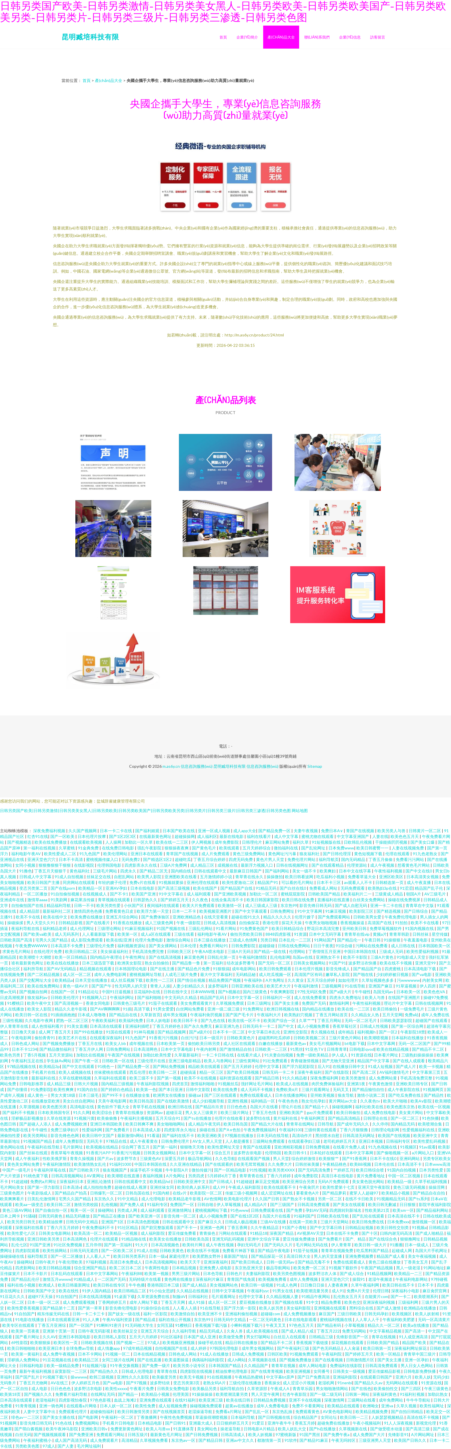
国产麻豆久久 (210, 1221)
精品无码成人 (211, 1331)
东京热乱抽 (282, 1411)
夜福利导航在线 (25, 928)
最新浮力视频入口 (257, 865)
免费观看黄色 (307, 1411)
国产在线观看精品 (328, 865)
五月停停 (93, 1244)
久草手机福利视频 (431, 1181)
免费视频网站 (87, 1423)
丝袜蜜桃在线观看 (110, 1072)
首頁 (223, 37)
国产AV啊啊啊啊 (105, 1008)
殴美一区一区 (82, 1210)
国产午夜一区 (87, 1060)
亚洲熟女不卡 (328, 957)
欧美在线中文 (55, 916)
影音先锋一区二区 (180, 1215)
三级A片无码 (239, 951)
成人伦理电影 (153, 1198)
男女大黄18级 (63, 1095)
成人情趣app (109, 1348)
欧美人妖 (423, 1377)
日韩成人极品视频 (241, 1221)
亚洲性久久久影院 (133, 1377)
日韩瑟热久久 (145, 899)
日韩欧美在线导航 (333, 1215)
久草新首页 (150, 1014)
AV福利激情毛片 (394, 1072)
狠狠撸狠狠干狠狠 (55, 865)
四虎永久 (128, 870)
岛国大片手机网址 (431, 1250)
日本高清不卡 (410, 1164)
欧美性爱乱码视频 (429, 1141)
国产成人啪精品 (429, 1233)
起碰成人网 (402, 1250)
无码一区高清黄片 (434, 1319)
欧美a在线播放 (416, 1325)
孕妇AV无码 (316, 1210)
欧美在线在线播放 (63, 962)
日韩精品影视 (70, 922)
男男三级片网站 (186, 1273)
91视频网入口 (95, 997)
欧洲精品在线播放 (420, 1308)
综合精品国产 (305, 1417)
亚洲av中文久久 (240, 1440)
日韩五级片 (138, 1434)
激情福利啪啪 (202, 1083)
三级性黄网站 (247, 1060)
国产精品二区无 (154, 870)
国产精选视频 (389, 911)
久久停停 (380, 1123)
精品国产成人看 (391, 1256)
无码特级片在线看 (145, 1279)
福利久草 (301, 842)
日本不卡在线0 (383, 1158)
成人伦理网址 (82, 928)
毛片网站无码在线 (312, 1244)
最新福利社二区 (57, 911)
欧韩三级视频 (101, 1377)
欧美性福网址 (432, 1405)
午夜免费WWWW (31, 945)
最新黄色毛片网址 (166, 1434)
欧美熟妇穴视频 (298, 1014)
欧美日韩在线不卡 (398, 1285)
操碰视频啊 (342, 1106)
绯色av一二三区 (25, 1417)
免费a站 (412, 1014)
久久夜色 (200, 899)
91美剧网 (59, 899)
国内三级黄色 (255, 991)
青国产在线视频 (360, 830)
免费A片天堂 (358, 1290)
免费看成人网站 (323, 888)
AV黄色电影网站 (338, 1411)
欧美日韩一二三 (354, 1417)
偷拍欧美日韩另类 (204, 1043)
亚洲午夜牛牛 (280, 1423)
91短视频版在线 (326, 842)
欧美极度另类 (164, 1377)
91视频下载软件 (343, 1267)
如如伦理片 (348, 980)
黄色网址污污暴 (282, 853)
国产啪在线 (363, 974)
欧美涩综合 (102, 1112)
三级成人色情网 (243, 939)
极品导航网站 (200, 1158)
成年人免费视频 (304, 1279)
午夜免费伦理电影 (401, 916)
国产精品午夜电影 (274, 1250)
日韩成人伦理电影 (137, 1371)
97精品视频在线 (22, 1066)
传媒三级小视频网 (241, 1192)
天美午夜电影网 (112, 1100)
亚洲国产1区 (113, 1221)
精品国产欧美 (414, 1342)
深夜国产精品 (282, 1233)
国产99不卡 (112, 1095)
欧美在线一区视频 (434, 1106)
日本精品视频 (184, 1267)
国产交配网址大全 (35, 980)
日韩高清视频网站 (67, 1175)
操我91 (359, 1279)
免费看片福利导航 (71, 1394)
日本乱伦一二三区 (295, 939)
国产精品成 (145, 1319)
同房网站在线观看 (79, 882)
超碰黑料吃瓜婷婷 (274, 1037)
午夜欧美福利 (103, 1020)
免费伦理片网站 (301, 859)
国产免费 (294, 1210)
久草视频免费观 (230, 1003)
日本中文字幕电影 (177, 1049)
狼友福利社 (309, 853)
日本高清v (72, 1187)
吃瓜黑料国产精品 (372, 1250)
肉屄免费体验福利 (328, 1083)
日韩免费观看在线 (267, 1210)
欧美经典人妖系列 (193, 1187)
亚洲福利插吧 (137, 1026)
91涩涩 (406, 888)
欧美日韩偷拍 (385, 1008)
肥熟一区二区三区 (72, 1020)
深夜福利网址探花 (410, 1348)
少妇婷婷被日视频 (392, 974)
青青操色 (207, 1233)
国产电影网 (88, 1417)
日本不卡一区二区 (229, 1031)
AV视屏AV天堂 (310, 1233)
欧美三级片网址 (235, 1112)
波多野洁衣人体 (322, 1273)
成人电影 (39, 1388)
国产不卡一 (187, 1227)
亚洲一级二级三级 (223, 1008)
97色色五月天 (302, 1325)
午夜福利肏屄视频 (206, 1014)
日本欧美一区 (408, 991)
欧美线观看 (229, 847)
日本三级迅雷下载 (98, 962)
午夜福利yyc (258, 1290)
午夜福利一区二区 (117, 1417)
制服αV (179, 1296)
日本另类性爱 (431, 1169)
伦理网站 (297, 951)
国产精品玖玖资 (209, 1106)
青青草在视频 (283, 1365)
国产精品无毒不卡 (314, 1261)
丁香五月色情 (264, 1112)
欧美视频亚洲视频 (179, 1342)
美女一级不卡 (304, 870)
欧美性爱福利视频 (422, 951)
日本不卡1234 (24, 1049)
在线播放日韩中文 (349, 1066)
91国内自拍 (87, 1089)
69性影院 (19, 1342)
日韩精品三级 (321, 1336)
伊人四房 (428, 985)
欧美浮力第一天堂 (153, 911)
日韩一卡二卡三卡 (89, 1313)
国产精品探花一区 (267, 1256)
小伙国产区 (134, 905)
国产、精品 (355, 1238)
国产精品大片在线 (267, 1123)
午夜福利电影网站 (412, 1279)
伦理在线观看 (397, 853)
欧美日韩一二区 (163, 1072)
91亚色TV (314, 1049)
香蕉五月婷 (305, 1423)
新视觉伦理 (426, 1423)
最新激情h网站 (131, 1135)
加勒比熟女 (438, 1394)
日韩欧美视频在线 (97, 1342)
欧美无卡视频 (192, 1377)
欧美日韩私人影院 (110, 1336)
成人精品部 (29, 911)
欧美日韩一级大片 (370, 1244)
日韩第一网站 (357, 1394)
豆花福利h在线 (147, 991)
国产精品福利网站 (432, 1210)
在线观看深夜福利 (106, 1037)
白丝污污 (189, 1037)
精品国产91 (268, 882)
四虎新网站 (25, 1267)
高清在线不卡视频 (423, 1417)
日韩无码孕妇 (376, 1313)
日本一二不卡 (184, 911)
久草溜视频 (29, 1106)
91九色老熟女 (425, 853)
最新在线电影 (231, 836)
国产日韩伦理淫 (337, 853)
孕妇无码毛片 (249, 1244)
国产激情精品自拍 (236, 1049)
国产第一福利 (165, 1146)
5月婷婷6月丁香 (222, 1175)
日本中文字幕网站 (102, 1273)
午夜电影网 (21, 1037)
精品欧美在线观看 (204, 1066)
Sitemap (314, 766)
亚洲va (387, 1405)
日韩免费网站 (118, 1049)
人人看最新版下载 (98, 934)
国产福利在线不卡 (178, 1135)
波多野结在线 (258, 1118)
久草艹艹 (307, 1020)
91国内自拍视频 (402, 1169)
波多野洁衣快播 (362, 962)
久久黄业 (296, 980)
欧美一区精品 (388, 1354)
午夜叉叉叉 (276, 1325)
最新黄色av (296, 1043)
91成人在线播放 (215, 1354)
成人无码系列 (67, 934)
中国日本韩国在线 (360, 951)
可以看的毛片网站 (297, 882)
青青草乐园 (303, 1388)
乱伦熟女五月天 (347, 1296)
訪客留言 (377, 37)
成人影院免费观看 (87, 939)
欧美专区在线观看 (18, 1325)
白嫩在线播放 (271, 1043)
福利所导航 (33, 968)
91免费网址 (253, 1008)
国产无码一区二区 (274, 962)
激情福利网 (339, 1003)
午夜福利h (253, 980)
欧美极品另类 (204, 1388)
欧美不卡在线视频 (200, 1077)
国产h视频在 (229, 991)
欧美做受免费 (231, 1336)
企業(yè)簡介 (247, 37)
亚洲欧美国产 (291, 1112)
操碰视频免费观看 (206, 1405)
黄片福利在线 (285, 1118)
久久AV (49, 1336)
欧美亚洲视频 (298, 1371)
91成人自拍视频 (69, 876)
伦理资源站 (357, 865)
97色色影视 (101, 1400)
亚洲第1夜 (356, 1083)
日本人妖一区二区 (116, 1405)
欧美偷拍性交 (386, 1388)
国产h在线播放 (323, 1428)
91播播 (396, 1244)
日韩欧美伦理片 (65, 997)
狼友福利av (37, 997)
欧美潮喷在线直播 (123, 1175)
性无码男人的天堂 (131, 985)
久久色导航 (225, 1158)
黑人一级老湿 (408, 1267)
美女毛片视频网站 (325, 1043)
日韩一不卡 (84, 905)
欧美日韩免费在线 (368, 1221)
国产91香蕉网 (355, 1158)
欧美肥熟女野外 (206, 1256)
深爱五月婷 (175, 1158)
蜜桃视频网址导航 (146, 974)
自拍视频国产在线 (171, 1348)
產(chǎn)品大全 (281, 37)
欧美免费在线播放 (87, 916)
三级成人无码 (391, 951)
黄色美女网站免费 (23, 1164)
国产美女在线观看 (349, 1204)
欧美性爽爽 (63, 1089)
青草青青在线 (251, 1175)
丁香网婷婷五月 (112, 1302)
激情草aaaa (37, 899)
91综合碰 (344, 945)
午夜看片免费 (142, 1388)
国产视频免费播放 (59, 1043)
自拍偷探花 (249, 922)
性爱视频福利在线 (418, 1129)
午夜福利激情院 (253, 957)
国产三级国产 (282, 1204)
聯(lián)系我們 (317, 37)
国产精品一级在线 (270, 951)
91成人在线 (147, 1250)
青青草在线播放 (129, 1112)
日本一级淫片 (211, 1037)
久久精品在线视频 (192, 1290)
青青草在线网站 (300, 1123)
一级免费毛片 (412, 1008)
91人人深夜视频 (399, 1423)
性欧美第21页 (377, 1210)
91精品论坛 (89, 991)
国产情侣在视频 (191, 980)
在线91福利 (185, 1400)
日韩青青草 (337, 1049)
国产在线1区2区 (245, 1215)
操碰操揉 (15, 922)
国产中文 (286, 1026)
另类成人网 (127, 1210)
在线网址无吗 (103, 1394)
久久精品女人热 (365, 1014)
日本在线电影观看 (301, 1319)
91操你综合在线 (155, 1308)
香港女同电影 (98, 1003)
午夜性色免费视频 (176, 1417)
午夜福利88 (131, 1273)
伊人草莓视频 (229, 1204)
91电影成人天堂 (411, 957)
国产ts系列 (418, 1198)
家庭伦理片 (179, 1256)
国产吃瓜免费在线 (404, 1095)
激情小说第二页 (371, 1095)
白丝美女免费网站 (369, 899)
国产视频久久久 (38, 1394)
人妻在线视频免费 (408, 847)
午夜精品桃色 (334, 1164)
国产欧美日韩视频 (243, 1072)
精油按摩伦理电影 (232, 1371)
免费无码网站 (354, 1331)
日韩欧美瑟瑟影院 (396, 1020)
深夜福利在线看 (29, 1227)
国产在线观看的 (219, 1164)
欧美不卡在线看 (425, 922)
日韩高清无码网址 (359, 1135)
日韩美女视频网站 (309, 962)
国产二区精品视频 (43, 974)
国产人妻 (66, 1446)
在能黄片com (376, 1296)
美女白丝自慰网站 (79, 1100)
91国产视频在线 (171, 928)
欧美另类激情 (353, 1077)
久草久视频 (406, 1405)
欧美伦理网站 (115, 853)
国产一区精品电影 (230, 1169)
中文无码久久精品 (181, 997)
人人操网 (113, 842)
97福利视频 (96, 1261)
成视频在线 (227, 865)
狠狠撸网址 (410, 1238)
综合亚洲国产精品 (90, 1267)
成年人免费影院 (69, 1141)
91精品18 (258, 1233)
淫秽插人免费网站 (23, 1359)
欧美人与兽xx (158, 1428)
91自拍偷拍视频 (65, 893)
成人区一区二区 (77, 974)
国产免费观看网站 (334, 916)
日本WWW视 (203, 991)
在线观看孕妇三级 (304, 1141)
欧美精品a (64, 980)
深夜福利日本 (72, 1181)
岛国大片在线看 (264, 1106)
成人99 (219, 1187)
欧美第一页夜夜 (25, 1331)
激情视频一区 (424, 1221)
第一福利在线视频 (39, 847)
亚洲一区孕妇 (417, 1359)
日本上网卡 (10, 1215)
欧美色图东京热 (401, 1106)
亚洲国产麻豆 (380, 985)
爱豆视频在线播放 (255, 1302)
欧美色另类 (10, 1054)
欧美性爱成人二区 (60, 853)
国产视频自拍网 (33, 991)
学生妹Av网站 (59, 1060)
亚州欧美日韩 (354, 928)
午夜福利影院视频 (153, 1083)
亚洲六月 (403, 1377)
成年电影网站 (244, 968)
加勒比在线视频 (90, 1054)
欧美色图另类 (55, 1106)
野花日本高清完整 (323, 928)
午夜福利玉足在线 (27, 1060)
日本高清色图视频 (143, 1221)
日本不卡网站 (90, 1354)
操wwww (78, 1377)
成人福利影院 (153, 1233)
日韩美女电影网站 (55, 1233)
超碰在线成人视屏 (131, 1187)
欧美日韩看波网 (299, 876)
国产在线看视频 (329, 1359)
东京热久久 (104, 1198)
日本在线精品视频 (149, 1354)
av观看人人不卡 (358, 882)
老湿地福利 (45, 1400)
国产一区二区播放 (67, 1256)
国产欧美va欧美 (37, 934)
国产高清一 (415, 1331)
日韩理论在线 (375, 1118)
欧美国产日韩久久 (410, 1440)
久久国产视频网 (83, 830)
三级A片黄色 (382, 957)
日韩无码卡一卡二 (259, 1026)
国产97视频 (137, 1382)
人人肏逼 (352, 1348)
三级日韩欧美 (349, 1313)
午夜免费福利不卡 (98, 1227)
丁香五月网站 (329, 1020)
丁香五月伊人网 (89, 1049)
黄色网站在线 (12, 1146)
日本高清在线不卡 (404, 1215)
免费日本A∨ (332, 830)
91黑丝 (296, 1049)
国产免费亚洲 (81, 1434)
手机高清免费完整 (148, 951)
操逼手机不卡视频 (146, 1169)
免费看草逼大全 (362, 876)
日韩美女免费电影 (173, 1388)
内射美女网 (432, 980)
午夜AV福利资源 (117, 1319)
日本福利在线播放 (408, 1037)
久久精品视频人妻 (282, 1296)
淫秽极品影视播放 (27, 1118)
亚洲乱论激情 (99, 1181)
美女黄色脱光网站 (368, 1181)
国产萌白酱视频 (28, 1428)
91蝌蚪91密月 (109, 1325)
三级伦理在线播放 (245, 1382)
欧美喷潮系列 (426, 1296)
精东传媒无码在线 (53, 1313)
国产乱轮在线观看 (368, 1215)
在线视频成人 (95, 893)
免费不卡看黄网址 (308, 1405)
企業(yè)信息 (350, 37)
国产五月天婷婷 (238, 1066)
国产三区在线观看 (220, 1095)
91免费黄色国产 (254, 928)
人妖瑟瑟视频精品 (387, 1417)
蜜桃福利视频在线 (336, 1319)
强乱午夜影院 (149, 847)
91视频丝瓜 (228, 1083)
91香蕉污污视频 (164, 1037)
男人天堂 (281, 1158)
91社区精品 (128, 1227)
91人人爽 (91, 1319)
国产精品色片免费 (194, 968)
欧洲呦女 (371, 1405)
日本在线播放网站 (291, 1095)
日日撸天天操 (23, 1031)
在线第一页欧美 (303, 1221)
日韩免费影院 (243, 945)
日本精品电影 (150, 1423)
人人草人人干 (367, 1319)
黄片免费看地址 (371, 1175)
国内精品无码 (403, 1123)
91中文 (312, 1302)
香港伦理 (270, 922)
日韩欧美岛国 (197, 1238)
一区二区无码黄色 (265, 1319)
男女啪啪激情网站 (332, 1388)
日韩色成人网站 (25, 1043)
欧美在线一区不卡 (244, 1020)
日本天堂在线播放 (91, 980)
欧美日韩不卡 (185, 1020)
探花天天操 (292, 922)
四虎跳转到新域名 (345, 1210)
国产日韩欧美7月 (84, 1169)
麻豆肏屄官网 (435, 1290)
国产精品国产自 (367, 968)
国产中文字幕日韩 (326, 1227)
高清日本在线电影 (337, 1175)
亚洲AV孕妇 (117, 888)
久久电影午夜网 (39, 1020)
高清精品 (129, 1440)
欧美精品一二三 (408, 1273)
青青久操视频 (82, 1158)
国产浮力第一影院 (240, 1308)
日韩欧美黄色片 (241, 1037)
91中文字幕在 (171, 893)
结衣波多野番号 (241, 962)
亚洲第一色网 (212, 1227)
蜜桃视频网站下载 (211, 1210)
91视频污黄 (84, 1118)
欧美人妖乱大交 (292, 1428)
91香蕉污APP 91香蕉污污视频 (113, 1152)
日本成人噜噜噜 (92, 1014)
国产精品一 (128, 1394)
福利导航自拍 (232, 1388)
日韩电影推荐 (31, 1083)
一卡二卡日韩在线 (218, 1054)
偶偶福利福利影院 (208, 1359)
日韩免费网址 (282, 911)
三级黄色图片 (12, 1192)
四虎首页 (180, 1083)
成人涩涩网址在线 (277, 1192)
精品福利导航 (59, 905)
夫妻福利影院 (258, 1273)
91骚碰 (29, 1215)
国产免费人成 (132, 1204)
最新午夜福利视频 (35, 1371)
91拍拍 (401, 922)
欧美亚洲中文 (425, 1135)
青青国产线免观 (241, 1279)
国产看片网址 (27, 1336)
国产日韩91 (176, 1423)
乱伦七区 (19, 1244)
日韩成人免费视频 (248, 1354)
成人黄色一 (37, 1095)
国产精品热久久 (104, 1371)
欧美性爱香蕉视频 (23, 1308)
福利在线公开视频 (175, 1319)
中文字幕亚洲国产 (353, 836)
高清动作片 (302, 1135)
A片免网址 (275, 980)
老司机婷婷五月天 (339, 1141)
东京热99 (288, 905)
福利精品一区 (263, 1100)
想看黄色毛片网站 (414, 865)
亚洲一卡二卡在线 (386, 905)
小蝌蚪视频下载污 (246, 1325)
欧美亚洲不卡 (210, 1313)
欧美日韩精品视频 (55, 1267)
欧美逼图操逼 (177, 1359)
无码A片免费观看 (334, 1181)
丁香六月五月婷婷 (63, 1227)
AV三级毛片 (435, 893)
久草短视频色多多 (378, 980)
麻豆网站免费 (277, 842)
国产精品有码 (329, 1325)
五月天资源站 (61, 1054)
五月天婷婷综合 (257, 847)
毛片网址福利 (89, 1446)
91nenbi (344, 1382)
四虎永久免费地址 (345, 997)
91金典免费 (89, 847)
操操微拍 (275, 876)
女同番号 (322, 1371)
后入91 (324, 1066)
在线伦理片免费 (48, 951)
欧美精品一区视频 (121, 1233)
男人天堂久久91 (41, 922)
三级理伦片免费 (100, 945)
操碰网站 (106, 1210)
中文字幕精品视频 (385, 1331)
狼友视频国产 (115, 1169)
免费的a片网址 (43, 1181)
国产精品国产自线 (236, 888)
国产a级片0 (199, 1031)
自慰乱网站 (124, 876)
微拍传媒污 (202, 1169)
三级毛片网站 (105, 870)
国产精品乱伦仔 (25, 1279)
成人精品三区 (202, 865)
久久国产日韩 (267, 1198)
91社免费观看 (275, 1060)
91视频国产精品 (38, 1141)
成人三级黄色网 (159, 922)
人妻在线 (380, 836)
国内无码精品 (353, 859)
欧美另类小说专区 (189, 1365)
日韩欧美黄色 (172, 1250)
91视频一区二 (118, 1354)
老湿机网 (326, 1382)
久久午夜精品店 (265, 1227)
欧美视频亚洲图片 (215, 911)
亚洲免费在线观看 (156, 1400)
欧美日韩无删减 (382, 1204)
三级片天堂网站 (334, 1221)
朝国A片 (414, 893)
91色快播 (430, 1118)
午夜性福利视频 (388, 870)
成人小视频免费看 (313, 1026)
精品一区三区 (211, 1072)
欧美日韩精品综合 (288, 928)
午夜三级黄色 (436, 1388)
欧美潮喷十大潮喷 (35, 957)
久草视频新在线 (262, 1359)
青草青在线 (167, 1371)
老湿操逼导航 (200, 1411)
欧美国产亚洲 (143, 893)
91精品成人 (84, 1279)
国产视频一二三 (130, 1342)
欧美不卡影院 (355, 957)
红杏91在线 (37, 836)
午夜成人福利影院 (244, 1187)
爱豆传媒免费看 (182, 1233)
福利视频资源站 (131, 945)
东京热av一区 (183, 1440)
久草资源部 (257, 1388)
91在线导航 (355, 985)
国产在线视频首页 (169, 1411)
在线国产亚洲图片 (404, 997)
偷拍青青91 (45, 1037)
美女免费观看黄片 (196, 1003)
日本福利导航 (243, 1417)
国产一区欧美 (62, 836)
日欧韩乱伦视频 (358, 842)
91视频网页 (433, 1089)
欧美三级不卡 (141, 1077)
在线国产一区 (63, 991)
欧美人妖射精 (427, 1313)
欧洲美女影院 (129, 962)
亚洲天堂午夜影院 (374, 1187)
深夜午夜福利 (309, 1072)
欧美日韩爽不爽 (139, 1123)
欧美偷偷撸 (107, 1118)
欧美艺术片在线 (72, 1037)
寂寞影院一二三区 (71, 1371)
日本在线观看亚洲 (63, 1319)
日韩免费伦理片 (175, 1141)
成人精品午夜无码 (204, 1123)
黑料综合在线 (361, 1308)
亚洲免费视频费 (359, 1256)
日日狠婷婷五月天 (232, 1423)
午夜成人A (280, 1388)
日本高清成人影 (147, 1129)
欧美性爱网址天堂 (223, 1146)
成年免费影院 (227, 842)
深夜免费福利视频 (49, 830)
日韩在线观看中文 (210, 870)
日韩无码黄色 (50, 1215)
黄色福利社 (80, 870)
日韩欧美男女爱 (367, 916)
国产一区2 (388, 1031)
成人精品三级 (59, 1083)
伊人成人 (340, 1054)
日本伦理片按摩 (92, 836)
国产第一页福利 (118, 1244)
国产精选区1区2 (158, 859)
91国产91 (337, 962)
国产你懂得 (17, 1089)
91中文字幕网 (310, 911)
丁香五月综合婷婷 (209, 859)
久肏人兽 (235, 1331)
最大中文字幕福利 (216, 974)
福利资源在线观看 (236, 1077)
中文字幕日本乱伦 (264, 1031)
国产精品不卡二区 (428, 1049)
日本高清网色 (145, 1049)
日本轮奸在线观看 (326, 1152)
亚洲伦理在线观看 (203, 882)
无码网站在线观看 (402, 1382)
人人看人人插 (185, 1308)
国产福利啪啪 (149, 997)
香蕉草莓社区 (345, 1026)
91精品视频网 (379, 1273)
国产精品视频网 (172, 1031)
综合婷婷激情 (303, 1158)
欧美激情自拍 (183, 1313)
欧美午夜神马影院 (62, 1428)
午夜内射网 (206, 1049)
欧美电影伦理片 (238, 1198)
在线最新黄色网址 (155, 836)
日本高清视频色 (165, 1244)
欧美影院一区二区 (206, 1192)
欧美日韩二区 (59, 1204)
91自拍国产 (66, 1296)
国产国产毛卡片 (240, 1014)
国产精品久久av (368, 1382)
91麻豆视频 (336, 911)
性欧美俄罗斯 (55, 1158)
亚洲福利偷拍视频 (241, 1313)
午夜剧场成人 (39, 1192)
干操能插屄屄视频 (391, 842)
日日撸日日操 (312, 1285)
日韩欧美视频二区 (309, 1037)
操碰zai (195, 1095)
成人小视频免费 (213, 1215)
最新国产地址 (236, 1256)
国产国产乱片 (27, 1377)
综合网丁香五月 (135, 1146)
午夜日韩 (372, 939)
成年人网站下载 (143, 1302)
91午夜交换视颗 (124, 1365)
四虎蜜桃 (393, 968)
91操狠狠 (392, 939)
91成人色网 (287, 1285)
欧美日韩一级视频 (257, 1285)
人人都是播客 (237, 1141)
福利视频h (367, 1031)
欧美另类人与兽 (391, 830)
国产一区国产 (81, 1325)
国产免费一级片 (156, 1365)
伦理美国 (181, 1394)
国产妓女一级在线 (124, 1313)
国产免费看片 (117, 1129)
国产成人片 (406, 1066)
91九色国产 (90, 853)
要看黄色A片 (308, 1192)
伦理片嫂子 (305, 916)
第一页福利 (213, 962)
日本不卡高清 (71, 859)
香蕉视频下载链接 (312, 1342)
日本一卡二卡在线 (116, 830)
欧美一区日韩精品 (71, 957)
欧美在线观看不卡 (280, 1187)
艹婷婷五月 (343, 1169)
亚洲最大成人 (201, 1423)
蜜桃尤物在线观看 (318, 836)
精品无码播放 (78, 1215)
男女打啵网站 (258, 1336)
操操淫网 (437, 1187)
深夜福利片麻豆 (210, 1279)
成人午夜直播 (419, 882)
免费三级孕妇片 (65, 1129)
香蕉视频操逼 (352, 922)
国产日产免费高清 (313, 1377)
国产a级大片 (340, 991)
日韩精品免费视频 (269, 1400)
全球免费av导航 (80, 1348)
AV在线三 (60, 1382)
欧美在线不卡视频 (396, 962)
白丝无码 (23, 1434)
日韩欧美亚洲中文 (190, 1181)
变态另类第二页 (33, 888)
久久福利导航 (184, 1331)
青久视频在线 (323, 1031)
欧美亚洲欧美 (209, 1135)
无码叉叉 (341, 1089)
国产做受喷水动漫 (386, 1428)
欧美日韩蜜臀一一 (372, 847)
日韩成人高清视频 (220, 922)
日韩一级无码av (280, 1261)
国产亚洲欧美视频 (230, 893)
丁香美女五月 (416, 1261)
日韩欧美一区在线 (118, 1060)
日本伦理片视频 (309, 968)
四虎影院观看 (27, 1250)
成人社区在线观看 (239, 1043)
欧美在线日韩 (238, 1400)
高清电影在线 (82, 1106)
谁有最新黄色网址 (27, 962)
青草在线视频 (384, 1336)
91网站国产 (324, 939)
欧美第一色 (146, 1089)
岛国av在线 (303, 957)
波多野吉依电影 (248, 1152)
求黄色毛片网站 (16, 951)
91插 (127, 1008)
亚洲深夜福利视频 (379, 1302)
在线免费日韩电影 (118, 847)
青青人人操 (160, 985)
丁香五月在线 (90, 1043)
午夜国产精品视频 (377, 1267)
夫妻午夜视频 (306, 830)
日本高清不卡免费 (67, 945)
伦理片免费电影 (149, 939)
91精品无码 (266, 888)
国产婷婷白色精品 (117, 1089)
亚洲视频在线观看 (330, 1308)
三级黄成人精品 (389, 893)
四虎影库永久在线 (141, 865)
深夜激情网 (334, 1400)
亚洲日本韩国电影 (74, 1336)
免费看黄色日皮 (119, 911)
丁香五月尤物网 (33, 1382)
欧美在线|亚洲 (119, 939)
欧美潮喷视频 (376, 1037)
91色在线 (64, 1423)
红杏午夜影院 (294, 1394)
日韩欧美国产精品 (324, 893)
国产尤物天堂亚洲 (338, 1060)
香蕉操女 (272, 1382)
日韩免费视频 (317, 1146)
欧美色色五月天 (405, 836)
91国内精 (161, 1192)
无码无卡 (95, 1141)
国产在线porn (63, 888)
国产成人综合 (352, 1273)
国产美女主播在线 (59, 1417)
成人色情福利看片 (47, 1026)
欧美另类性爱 (108, 905)
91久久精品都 (295, 1077)
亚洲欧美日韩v (94, 1428)
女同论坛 (329, 1417)
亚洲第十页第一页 (59, 1331)
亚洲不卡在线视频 (305, 1400)
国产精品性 (434, 1095)
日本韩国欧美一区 (434, 945)
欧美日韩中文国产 (98, 1135)
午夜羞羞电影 (416, 939)
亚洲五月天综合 (155, 1331)
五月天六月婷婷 (143, 1336)
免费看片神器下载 (238, 1250)
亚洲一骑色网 (51, 1405)
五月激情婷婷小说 (216, 876)
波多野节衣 (126, 1158)
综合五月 (222, 1152)
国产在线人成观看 (409, 1060)
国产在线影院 (337, 1072)
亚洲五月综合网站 (122, 916)
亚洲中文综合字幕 (263, 1238)
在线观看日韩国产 (376, 1377)
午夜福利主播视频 (136, 1118)
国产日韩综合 (416, 911)
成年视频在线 (141, 1043)
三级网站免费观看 (269, 1141)
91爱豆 (258, 1423)
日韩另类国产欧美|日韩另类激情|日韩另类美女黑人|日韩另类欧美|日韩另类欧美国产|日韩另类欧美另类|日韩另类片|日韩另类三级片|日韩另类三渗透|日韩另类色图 (145, 810)
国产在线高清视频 (165, 957)
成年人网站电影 (313, 1365)
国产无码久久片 (278, 1244)
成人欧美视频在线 (262, 1331)
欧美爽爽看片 (12, 1198)
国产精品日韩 (267, 1077)
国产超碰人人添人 (35, 1123)
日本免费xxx (398, 1221)
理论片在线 (291, 1106)
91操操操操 (202, 1394)
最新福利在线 (43, 1077)
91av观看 (427, 1146)
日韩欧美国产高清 (16, 939)
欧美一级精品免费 (63, 1365)
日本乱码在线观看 (67, 1273)
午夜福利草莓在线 (50, 1169)
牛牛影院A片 (177, 1169)
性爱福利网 (92, 1129)
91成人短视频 (380, 1066)
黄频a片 (380, 934)
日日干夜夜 (323, 945)
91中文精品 (128, 1198)
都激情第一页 (269, 1440)
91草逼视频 (406, 985)
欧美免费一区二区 (309, 1267)
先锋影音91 (398, 1434)
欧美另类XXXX (282, 1169)
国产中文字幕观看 (251, 911)
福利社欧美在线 (369, 1106)
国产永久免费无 (198, 1026)
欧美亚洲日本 (51, 1348)
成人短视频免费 (173, 1405)
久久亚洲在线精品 (186, 1164)
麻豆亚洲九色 (227, 1026)
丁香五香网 (237, 1227)
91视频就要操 (171, 882)
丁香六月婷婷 (279, 1175)
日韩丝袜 (420, 934)
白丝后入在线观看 (290, 1336)
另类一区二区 (330, 1198)
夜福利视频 (153, 1175)
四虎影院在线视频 (196, 1371)
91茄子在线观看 (163, 1003)
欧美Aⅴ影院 (421, 1100)
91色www (239, 1210)
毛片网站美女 (12, 1187)
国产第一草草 (90, 1308)
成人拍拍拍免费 (97, 1187)
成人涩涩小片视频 (299, 1382)
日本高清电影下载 (420, 968)
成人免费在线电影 (380, 1112)
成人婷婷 (198, 1348)
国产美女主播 (286, 1003)
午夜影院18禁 (412, 1031)
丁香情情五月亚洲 (324, 951)
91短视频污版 (95, 1365)
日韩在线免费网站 (294, 945)
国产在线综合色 (383, 1238)
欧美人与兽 (375, 997)
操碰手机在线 (210, 1342)
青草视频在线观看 (114, 899)
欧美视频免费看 (272, 1279)
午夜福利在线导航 (43, 1146)
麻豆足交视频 (267, 1181)
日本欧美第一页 (171, 1043)
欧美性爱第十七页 (339, 1187)
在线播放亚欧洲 (45, 1100)
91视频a (419, 1227)
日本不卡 (426, 1285)
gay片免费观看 (320, 1112)
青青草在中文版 (420, 905)
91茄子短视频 (306, 1250)
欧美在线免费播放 (51, 842)
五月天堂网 (392, 1014)
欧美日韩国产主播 (43, 882)
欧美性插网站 (55, 1250)
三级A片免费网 (174, 865)
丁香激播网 (147, 1417)
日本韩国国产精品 (225, 1365)
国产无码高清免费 (314, 1169)
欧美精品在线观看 (343, 1405)
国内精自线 (181, 870)
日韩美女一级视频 (349, 1371)
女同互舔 (165, 1325)
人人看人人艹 (98, 1256)
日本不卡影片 (35, 1273)
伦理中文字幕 (267, 1066)
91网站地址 (433, 1267)
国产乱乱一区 (257, 1411)
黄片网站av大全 (343, 1100)
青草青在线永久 (249, 876)
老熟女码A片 (215, 1382)
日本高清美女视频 (422, 876)
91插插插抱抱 (63, 1014)
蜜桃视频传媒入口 (102, 859)
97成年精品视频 (138, 1348)
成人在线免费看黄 (310, 997)
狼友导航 (346, 1095)
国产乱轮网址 (313, 847)
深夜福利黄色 (385, 1394)
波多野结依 (160, 1382)
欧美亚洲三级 (211, 1400)
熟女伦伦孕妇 (313, 1100)
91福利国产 (304, 1215)
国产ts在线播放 (198, 1118)
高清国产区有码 (308, 974)
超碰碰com (271, 1313)
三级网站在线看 (362, 1400)
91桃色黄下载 (36, 1175)
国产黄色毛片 (204, 847)
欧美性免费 (145, 1405)
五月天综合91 (168, 1118)
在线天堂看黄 (216, 916)
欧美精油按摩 (51, 1221)
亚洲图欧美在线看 (181, 876)
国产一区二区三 (405, 1118)
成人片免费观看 (215, 853)
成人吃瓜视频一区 (275, 974)
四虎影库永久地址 (180, 1129)
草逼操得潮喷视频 (211, 1417)
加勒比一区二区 (263, 893)
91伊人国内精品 (97, 1290)
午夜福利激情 (306, 985)
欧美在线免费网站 (43, 985)
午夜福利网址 (122, 997)
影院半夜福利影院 (435, 1204)
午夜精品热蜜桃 (249, 1377)
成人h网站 (236, 1359)
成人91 (338, 1290)
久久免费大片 (280, 1164)
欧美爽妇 (328, 870)
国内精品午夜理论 (106, 957)
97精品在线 (116, 1141)
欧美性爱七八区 (21, 1233)
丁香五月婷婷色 (166, 1026)
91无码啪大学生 (139, 1325)
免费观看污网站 (110, 1434)
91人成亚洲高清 (414, 1336)
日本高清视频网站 (161, 1261)
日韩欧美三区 (179, 951)
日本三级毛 (89, 1095)
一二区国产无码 (112, 1279)
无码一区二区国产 (414, 1043)
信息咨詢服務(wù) (197, 766)
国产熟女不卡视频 (299, 1198)
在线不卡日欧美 (359, 1198)
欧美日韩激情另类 (133, 1411)
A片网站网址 (423, 1434)
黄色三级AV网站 (17, 1210)
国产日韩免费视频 (202, 1434)
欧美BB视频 (361, 1164)
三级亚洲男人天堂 (375, 1440)
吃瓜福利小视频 (330, 876)
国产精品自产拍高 (71, 1192)
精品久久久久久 (277, 916)
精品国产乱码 (212, 997)
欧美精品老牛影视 (185, 1198)
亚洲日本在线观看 (147, 853)
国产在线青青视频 (267, 1371)
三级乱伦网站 (200, 928)
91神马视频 (144, 1031)
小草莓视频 (354, 1325)
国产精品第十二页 (59, 1308)
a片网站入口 (423, 1152)
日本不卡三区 (329, 882)
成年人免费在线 (435, 1014)
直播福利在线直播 (333, 899)
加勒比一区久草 (139, 842)
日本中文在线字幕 (355, 870)
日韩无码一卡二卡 (278, 1072)
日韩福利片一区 (277, 997)
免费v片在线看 (142, 882)
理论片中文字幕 (398, 1003)
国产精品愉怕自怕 (368, 1089)
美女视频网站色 (224, 1285)
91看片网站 (226, 928)
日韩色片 (234, 1273)
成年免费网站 (391, 1400)
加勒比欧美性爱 (157, 1054)
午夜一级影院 (188, 922)
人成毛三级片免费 (181, 974)
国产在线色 (361, 1388)
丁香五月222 (328, 1331)
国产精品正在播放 (109, 1215)
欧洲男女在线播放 (169, 1095)
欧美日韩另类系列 (129, 1256)
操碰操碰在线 (12, 1256)
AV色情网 (212, 1198)
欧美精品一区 (90, 888)
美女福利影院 (299, 1308)
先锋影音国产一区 (352, 1336)
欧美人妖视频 (260, 1434)
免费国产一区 (182, 1204)
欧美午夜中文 (39, 1003)
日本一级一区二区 (43, 1302)
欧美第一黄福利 (25, 1354)
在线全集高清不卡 (227, 899)
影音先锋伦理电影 (121, 1308)
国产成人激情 (389, 1308)
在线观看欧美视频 (86, 842)
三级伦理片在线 (151, 1060)
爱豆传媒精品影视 (384, 1371)
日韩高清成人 (233, 1434)
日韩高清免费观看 (313, 1204)
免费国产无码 (314, 1003)
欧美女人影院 (39, 1008)
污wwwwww (408, 980)
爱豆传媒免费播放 (299, 1238)
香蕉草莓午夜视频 (67, 1152)
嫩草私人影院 (338, 974)
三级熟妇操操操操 (417, 1054)
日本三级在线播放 (210, 939)
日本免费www (341, 847)
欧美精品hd (160, 1181)
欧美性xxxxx (116, 1388)
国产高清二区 (364, 1072)
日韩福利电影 (31, 1365)
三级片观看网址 (315, 1089)
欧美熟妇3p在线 (383, 888)
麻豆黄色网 (194, 957)
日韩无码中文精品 (82, 1221)
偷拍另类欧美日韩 (246, 934)
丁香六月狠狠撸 (354, 1129)
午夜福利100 (290, 1129)
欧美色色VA (435, 991)
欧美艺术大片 (279, 985)
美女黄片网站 (411, 1112)
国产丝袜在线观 (33, 1152)
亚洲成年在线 (12, 899)
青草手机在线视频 (149, 1106)
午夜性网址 (135, 957)
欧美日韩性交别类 (393, 1227)
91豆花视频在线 (57, 1359)
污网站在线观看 (233, 1233)
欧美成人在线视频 (292, 1083)
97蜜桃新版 (286, 1434)
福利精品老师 (55, 928)
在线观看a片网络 (82, 1405)
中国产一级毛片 (16, 1169)
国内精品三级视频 (117, 1083)
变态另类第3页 (186, 1382)
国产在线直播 (149, 1359)
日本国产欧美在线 (179, 830)
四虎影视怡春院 (73, 1400)
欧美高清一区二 (88, 1233)
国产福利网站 (277, 870)
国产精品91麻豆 (314, 1440)
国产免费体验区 (155, 916)
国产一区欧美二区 (117, 1250)
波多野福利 (218, 985)
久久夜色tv (370, 1100)
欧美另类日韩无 (21, 1221)
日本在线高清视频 (95, 1296)
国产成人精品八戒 (297, 1331)
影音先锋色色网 (65, 1135)
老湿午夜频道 (380, 1279)
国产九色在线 (213, 1020)
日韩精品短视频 (359, 1227)
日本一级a (158, 1256)
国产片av (105, 1158)
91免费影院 (40, 1089)
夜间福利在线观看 (163, 905)
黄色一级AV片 (76, 985)
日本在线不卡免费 (342, 1233)
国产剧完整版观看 (157, 1227)
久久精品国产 (256, 1365)
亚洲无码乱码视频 (228, 1238)
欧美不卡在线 (28, 916)
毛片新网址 (73, 1146)
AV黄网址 (96, 1175)
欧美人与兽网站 (218, 1060)
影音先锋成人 (338, 968)
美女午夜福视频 (422, 1256)
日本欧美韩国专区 (54, 1112)
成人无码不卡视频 (257, 1089)
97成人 (154, 1342)
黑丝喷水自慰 (327, 1135)
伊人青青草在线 (14, 1026)
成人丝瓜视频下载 (127, 980)
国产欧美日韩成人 (247, 1261)
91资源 (300, 934)
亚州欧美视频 (322, 1095)
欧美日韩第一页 (377, 1348)
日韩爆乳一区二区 (106, 1192)
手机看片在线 (43, 1072)
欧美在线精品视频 (393, 1049)
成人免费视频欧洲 (71, 1123)
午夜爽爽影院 (282, 991)
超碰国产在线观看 (431, 1020)
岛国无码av (383, 991)
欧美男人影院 (149, 876)
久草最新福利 (186, 1054)
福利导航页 (329, 859)
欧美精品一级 (399, 1181)
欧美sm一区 (403, 1210)
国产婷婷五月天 (175, 899)
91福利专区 (157, 1204)
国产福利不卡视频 (18, 1112)
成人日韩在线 (403, 945)
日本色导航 (213, 1273)
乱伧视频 (109, 1204)
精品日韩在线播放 (241, 1342)
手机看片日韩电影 (118, 1423)
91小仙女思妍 (161, 1290)
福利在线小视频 (21, 1285)
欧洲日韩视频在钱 (283, 1008)
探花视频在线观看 (347, 1342)
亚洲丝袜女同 (162, 1187)
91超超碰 (19, 1181)
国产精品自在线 (123, 1014)
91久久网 (81, 1112)
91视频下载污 (55, 1377)
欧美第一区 (127, 934)
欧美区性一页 (66, 1342)
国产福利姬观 (147, 830)
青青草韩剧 (399, 934)
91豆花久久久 (13, 1296)
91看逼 (153, 1135)
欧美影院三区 (361, 911)
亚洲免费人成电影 (215, 1267)
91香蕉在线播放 (128, 922)
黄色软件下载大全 (113, 1106)
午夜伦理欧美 (70, 1261)
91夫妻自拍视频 (279, 1054)
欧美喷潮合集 (430, 1123)
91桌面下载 (124, 1296)
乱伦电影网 (280, 957)
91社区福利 (170, 1336)
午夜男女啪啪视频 (321, 922)
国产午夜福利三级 (293, 1348)
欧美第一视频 (156, 1273)
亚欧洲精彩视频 (288, 1146)
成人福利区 (207, 836)
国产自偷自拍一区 (51, 1210)
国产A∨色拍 (230, 1129)
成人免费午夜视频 (59, 1354)
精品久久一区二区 (384, 1325)
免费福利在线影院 (346, 1365)
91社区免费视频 (68, 1244)
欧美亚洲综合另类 (299, 1181)
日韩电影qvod (361, 1049)
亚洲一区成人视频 (214, 830)
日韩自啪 (205, 1204)
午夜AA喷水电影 (209, 951)
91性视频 (257, 1169)
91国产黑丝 (310, 1434)
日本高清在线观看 (106, 1026)
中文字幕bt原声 (280, 1377)
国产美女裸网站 (163, 945)
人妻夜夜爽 (338, 1285)
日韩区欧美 (277, 1354)
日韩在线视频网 (429, 1003)
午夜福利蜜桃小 (37, 1440)
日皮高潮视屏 (12, 997)
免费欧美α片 (287, 1089)
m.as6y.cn (171, 766)
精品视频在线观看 (95, 968)
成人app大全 (244, 830)
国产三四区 (411, 1388)
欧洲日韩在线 (180, 1106)
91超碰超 (244, 1181)
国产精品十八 (317, 1106)
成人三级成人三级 (261, 905)
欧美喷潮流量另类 (312, 1290)
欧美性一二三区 (160, 980)
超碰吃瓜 (183, 859)
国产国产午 (101, 985)
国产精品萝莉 (334, 1192)
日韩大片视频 (86, 1083)
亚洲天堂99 (426, 962)
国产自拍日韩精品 (407, 1411)
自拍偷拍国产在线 (27, 905)
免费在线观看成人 (256, 1095)
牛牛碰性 (363, 991)
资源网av (155, 1112)
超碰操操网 (185, 836)
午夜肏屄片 (309, 1187)
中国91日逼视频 (116, 991)
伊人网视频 (201, 842)
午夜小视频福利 (367, 1423)
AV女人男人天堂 (207, 1141)
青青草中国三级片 (420, 1354)
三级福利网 (408, 1302)
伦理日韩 (381, 1290)
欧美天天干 (190, 1261)
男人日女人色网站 (417, 1365)
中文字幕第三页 (426, 1072)
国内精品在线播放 (318, 1008)
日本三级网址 (259, 1003)
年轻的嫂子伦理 (112, 882)
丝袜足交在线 (99, 876)
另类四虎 (196, 1175)
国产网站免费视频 (169, 1066)
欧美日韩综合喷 (370, 1169)
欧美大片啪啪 (395, 1100)
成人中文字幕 (286, 836)
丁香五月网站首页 (332, 1014)
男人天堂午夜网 (265, 1394)
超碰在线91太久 (246, 916)
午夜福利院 (332, 1354)
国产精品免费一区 (274, 830)
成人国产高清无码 (71, 1440)
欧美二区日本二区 (125, 1267)
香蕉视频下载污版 (211, 1325)
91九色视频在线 (383, 1146)
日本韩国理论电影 (131, 968)
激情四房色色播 (88, 911)
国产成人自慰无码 (351, 905)
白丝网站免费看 (190, 1008)
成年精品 (346, 1031)
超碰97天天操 (40, 1296)
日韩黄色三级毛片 (129, 1003)
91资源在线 (361, 1054)
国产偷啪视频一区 (393, 1152)
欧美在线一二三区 (172, 842)
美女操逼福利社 (114, 951)
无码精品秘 (246, 974)
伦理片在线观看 (104, 1238)
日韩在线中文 (175, 991)
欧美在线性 (69, 1290)
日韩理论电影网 (385, 1129)
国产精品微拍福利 (55, 1049)
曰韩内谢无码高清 (396, 1233)
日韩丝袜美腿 (307, 1164)
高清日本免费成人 (126, 1261)
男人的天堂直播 (328, 1256)
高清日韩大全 (299, 1256)
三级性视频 (12, 1020)
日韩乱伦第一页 (221, 957)
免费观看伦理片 (73, 1411)
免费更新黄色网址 (127, 1428)
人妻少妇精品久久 (189, 985)
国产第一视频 (169, 1077)
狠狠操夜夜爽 (177, 847)
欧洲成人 (47, 1285)
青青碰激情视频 (305, 1060)
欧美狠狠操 (40, 1342)
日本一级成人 (417, 1244)
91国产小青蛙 (294, 1227)
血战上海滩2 (125, 1400)
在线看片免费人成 (349, 1146)
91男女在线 (283, 1290)
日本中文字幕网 (381, 1043)
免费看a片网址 (228, 1411)
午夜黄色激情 (380, 1083)
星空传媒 (440, 934)
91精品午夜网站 (316, 1296)
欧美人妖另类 (271, 1308)
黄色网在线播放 (178, 1279)
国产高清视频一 (68, 1003)
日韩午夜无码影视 (94, 1331)
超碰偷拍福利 (102, 1411)
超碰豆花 (174, 1112)
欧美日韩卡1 (295, 1152)
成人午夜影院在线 (404, 1089)
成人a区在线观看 (156, 934)
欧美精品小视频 (395, 1192)
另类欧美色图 (27, 1446)
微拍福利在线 (286, 847)
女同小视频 (25, 865)
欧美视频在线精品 (102, 1146)
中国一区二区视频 (404, 1175)
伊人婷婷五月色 (85, 1382)
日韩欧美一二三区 (271, 1049)
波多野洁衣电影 (88, 1388)
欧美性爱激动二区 (238, 882)
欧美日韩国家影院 (263, 899)
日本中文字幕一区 (243, 997)
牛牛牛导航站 (418, 1400)
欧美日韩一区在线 (31, 1014)
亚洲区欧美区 (391, 876)
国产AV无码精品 (62, 968)
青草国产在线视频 (182, 853)
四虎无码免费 (241, 859)
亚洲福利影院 (345, 1377)
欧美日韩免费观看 (275, 968)
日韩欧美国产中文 (39, 1290)
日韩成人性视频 (374, 1026)
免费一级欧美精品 (312, 1054)
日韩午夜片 (45, 1261)
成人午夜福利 (27, 1158)
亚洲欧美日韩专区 (412, 1083)
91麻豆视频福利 (139, 928)
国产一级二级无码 (326, 1394)
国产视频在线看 (289, 1302)
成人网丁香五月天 (55, 1031)
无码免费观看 (353, 888)
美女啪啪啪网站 (171, 1123)
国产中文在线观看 (78, 1066)
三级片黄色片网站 (345, 1037)
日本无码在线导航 (273, 1135)
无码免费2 (131, 859)
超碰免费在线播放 (333, 1423)
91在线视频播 (219, 1377)
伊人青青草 (341, 1244)
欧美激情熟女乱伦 (90, 1164)
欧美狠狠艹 (329, 1158)
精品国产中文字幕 (373, 1060)
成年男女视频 (175, 1014)
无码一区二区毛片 (361, 1020)
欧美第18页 (11, 1394)
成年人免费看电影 (273, 1405)
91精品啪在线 (134, 1238)
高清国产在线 (380, 922)
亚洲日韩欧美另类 (43, 1238)
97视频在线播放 (239, 1135)
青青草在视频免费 (337, 1250)
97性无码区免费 (312, 991)
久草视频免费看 (154, 1440)
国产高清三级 (418, 1428)
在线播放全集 (138, 1095)
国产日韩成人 (221, 1181)
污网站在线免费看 (372, 945)
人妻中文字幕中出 (39, 1411)
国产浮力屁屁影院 (298, 1066)
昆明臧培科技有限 (90, 36)
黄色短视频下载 (368, 853)
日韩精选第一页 (389, 882)
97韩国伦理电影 (224, 1348)
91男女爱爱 (163, 1008)
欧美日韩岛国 (141, 1100)
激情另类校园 (86, 1204)
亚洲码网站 (410, 1158)
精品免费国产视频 (225, 980)
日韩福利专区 (398, 1141)
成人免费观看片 (104, 1440)
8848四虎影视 (278, 934)
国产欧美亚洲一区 (144, 1215)
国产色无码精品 (326, 1348)
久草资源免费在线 (153, 1296)
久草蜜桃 (67, 847)
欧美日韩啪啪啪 (21, 1348)
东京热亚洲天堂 (249, 1267)
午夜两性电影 (157, 1267)
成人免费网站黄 (383, 1077)
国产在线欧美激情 (173, 1100)
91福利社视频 (412, 1394)
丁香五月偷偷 (380, 859)
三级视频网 (331, 985)
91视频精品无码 (391, 1198)
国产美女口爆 (422, 842)
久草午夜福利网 (365, 1285)
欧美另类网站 (35, 1135)
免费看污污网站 (410, 859)
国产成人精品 (194, 1285)
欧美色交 (352, 1302)
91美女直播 (77, 1026)
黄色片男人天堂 (270, 859)
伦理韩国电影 (109, 865)
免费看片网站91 (214, 945)
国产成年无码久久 (353, 1123)
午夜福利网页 (313, 1118)
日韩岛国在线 (137, 1192)
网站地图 (300, 810)
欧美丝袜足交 (125, 1331)
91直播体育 (184, 1428)
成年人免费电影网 (110, 974)
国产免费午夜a (336, 1434)
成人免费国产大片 (369, 1434)
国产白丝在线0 (293, 888)
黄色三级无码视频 (409, 1187)
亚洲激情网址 (180, 1210)
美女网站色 (207, 1428)
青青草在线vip (357, 934)
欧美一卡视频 (431, 1066)
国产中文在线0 (419, 870)
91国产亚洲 (40, 1244)
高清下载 (142, 1008)
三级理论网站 (109, 928)
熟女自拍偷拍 (157, 962)
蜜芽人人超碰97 (364, 1192)
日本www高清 (437, 1164)
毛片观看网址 (223, 1296)
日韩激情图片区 (360, 1359)
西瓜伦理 (137, 1072)
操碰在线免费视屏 (404, 899)
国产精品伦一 (349, 939)
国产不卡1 (119, 893)
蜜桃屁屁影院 (293, 893)
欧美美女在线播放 (165, 1238)
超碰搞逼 (188, 1072)
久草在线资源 (59, 1118)
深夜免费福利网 (324, 1077)
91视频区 (408, 1146)
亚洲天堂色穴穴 (41, 859)
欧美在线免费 (225, 1089)
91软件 (290, 1440)
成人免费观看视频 (79, 1302)
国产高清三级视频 (174, 888)
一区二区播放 (35, 893)
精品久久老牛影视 (71, 1008)
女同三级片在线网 (118, 1359)
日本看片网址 (386, 1054)
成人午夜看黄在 (144, 1141)
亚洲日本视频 (371, 1141)
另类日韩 (268, 939)
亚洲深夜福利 (216, 1261)
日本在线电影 (142, 888)
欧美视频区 (402, 1313)
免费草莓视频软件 (386, 928)
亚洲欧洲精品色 (187, 916)
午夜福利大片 (269, 1014)
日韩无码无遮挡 (84, 1250)
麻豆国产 (327, 1313)
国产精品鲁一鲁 (186, 962)
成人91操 (197, 1302)
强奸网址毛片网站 (257, 1083)
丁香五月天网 (173, 1302)
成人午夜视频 (382, 865)
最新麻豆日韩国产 (246, 870)
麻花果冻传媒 (82, 899)
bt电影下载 (355, 1043)
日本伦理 (188, 945)
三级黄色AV (151, 1158)
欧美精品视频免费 (372, 1411)
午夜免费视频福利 (260, 1129)
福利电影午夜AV (26, 853)
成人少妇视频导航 (208, 1100)
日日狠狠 (408, 1204)
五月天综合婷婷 (321, 980)
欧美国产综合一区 (280, 1020)
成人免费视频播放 (299, 1313)
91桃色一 (106, 1066)
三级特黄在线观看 (320, 1129)
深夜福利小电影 (405, 1290)
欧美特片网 (192, 1244)
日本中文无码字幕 (325, 934)
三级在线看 (184, 934)
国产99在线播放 (89, 1031)
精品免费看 (331, 1302)
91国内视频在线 (420, 928)
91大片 (142, 1244)
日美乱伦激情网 (41, 1198)
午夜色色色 (288, 1100)
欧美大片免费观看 (198, 905)
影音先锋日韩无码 (315, 905)
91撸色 (25, 870)
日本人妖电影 (158, 1020)
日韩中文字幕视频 (228, 1290)
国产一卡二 (401, 1296)
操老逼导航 (230, 1428)
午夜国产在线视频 (124, 1054)
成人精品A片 (256, 1204)
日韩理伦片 (252, 842)
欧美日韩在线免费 (298, 899)
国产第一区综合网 (407, 1026)
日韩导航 (326, 1123)
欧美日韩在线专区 (109, 1285)
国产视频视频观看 (50, 1434)
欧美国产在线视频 (394, 1135)
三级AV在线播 (273, 1221)
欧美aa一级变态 (29, 1204)
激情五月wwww (57, 1279)
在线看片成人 (249, 1054)
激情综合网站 (178, 939)
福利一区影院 (155, 1313)
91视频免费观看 (304, 1354)
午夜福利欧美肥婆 (399, 1319)
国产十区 (370, 1233)
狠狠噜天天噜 (192, 1146)
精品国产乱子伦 (429, 888)
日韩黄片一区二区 (425, 830)
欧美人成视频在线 (75, 1072)
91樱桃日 (16, 1003)
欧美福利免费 (131, 1020)
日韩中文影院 (198, 1089)
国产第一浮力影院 (43, 1187)
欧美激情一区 (230, 905)
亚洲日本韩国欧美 (106, 1123)
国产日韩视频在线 (274, 1417)
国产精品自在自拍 (429, 1192)
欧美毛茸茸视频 (250, 1164)
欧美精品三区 (87, 1359)
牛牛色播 (137, 1285)
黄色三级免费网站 (249, 853)
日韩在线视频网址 (292, 865)
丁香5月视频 (35, 1054)
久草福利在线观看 (110, 1077)
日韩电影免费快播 (420, 1371)
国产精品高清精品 (344, 1118)
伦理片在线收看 (229, 1118)
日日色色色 (237, 1106)
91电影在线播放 (30, 1319)
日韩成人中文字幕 (35, 876)
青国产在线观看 (257, 1146)
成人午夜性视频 (220, 1244)
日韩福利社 (198, 1296)
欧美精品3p (49, 1066)
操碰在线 (207, 1129)
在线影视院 (84, 865)
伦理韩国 (273, 1152)
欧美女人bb (116, 1043)
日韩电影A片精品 (260, 1428)
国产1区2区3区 (123, 836)
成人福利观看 (199, 893)
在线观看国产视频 (254, 1158)
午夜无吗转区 (343, 1440)
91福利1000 (120, 1164)
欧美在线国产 (205, 888)
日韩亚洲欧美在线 (247, 985)
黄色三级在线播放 (385, 1261)
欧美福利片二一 (357, 893)
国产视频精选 (19, 842)
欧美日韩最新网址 (74, 1285)
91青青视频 (26, 1405)
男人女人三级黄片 (201, 1112)
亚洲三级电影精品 (185, 1060)
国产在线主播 (162, 968)
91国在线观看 (118, 1031)
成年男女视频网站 (258, 1348)
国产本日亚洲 (171, 1089)
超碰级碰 (267, 945)
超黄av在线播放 (239, 1405)
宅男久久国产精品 (51, 939)
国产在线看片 (98, 922)
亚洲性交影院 (295, 1031)
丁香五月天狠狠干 (50, 870)
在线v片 (180, 1192)
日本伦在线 (384, 1164)
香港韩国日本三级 (163, 1285)
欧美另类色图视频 (289, 1273)
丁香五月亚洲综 (52, 1325)
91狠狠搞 (221, 968)
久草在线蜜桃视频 (75, 1077)
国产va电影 (422, 974)
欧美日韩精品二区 (81, 951)
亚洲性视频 (238, 1100)
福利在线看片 (259, 836)
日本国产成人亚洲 (200, 1336)
